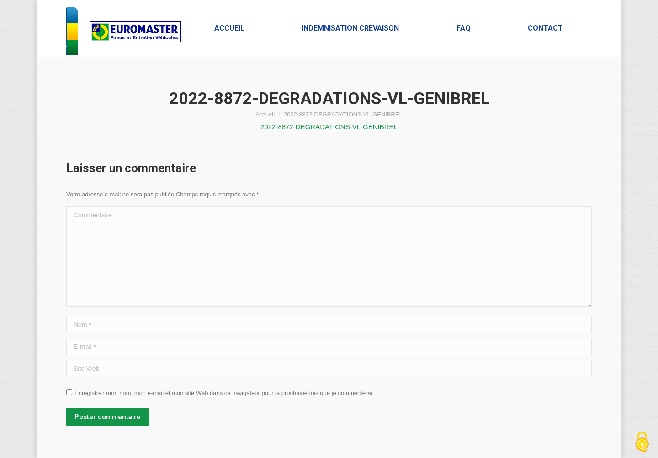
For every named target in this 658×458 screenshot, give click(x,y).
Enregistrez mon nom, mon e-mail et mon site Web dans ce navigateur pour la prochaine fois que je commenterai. (224, 393)
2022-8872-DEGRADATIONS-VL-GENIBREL (329, 127)
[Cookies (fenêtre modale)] (642, 442)
